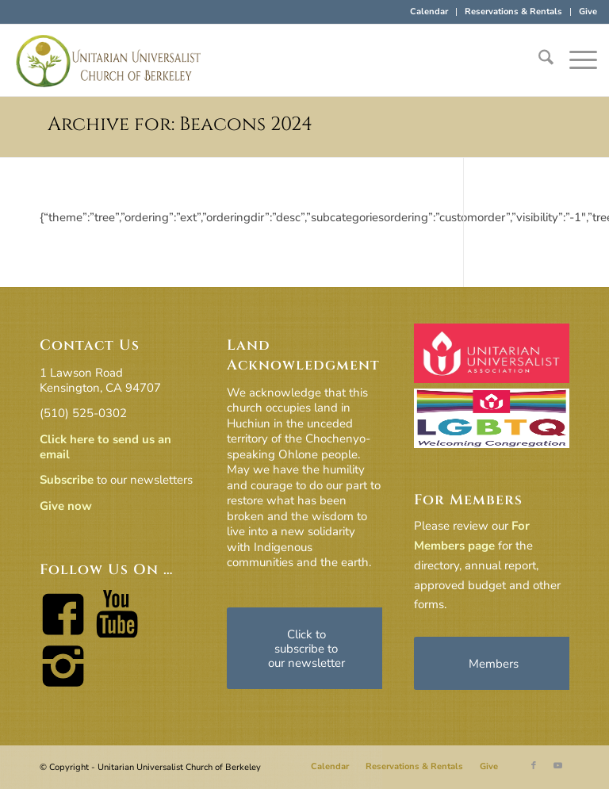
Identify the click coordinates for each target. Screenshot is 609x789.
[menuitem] (429, 12)
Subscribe (67, 480)
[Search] (538, 60)
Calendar (429, 11)
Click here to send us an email (105, 447)
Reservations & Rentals (513, 11)
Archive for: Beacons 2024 (180, 124)
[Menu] (575, 60)
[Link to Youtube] (557, 766)
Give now (66, 506)
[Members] (493, 663)
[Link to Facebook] (534, 766)
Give (588, 11)
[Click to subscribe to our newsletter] (306, 648)
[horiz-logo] (108, 60)
